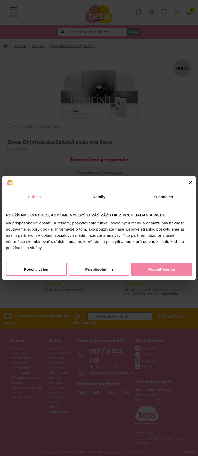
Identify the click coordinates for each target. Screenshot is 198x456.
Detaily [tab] (99, 197)
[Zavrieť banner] (190, 183)
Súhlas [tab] (34, 197)
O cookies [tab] (163, 197)
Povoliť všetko (161, 269)
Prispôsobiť (99, 269)
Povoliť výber (36, 269)
